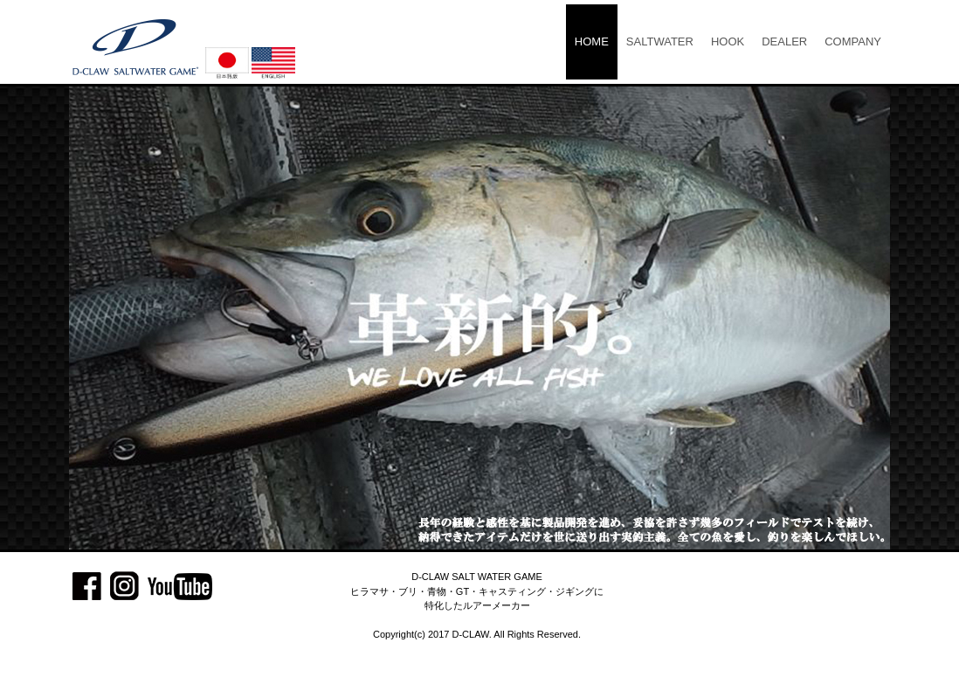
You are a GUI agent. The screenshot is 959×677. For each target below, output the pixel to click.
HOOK (727, 41)
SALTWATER (659, 41)
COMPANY (852, 41)
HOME (592, 41)
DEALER (784, 41)
